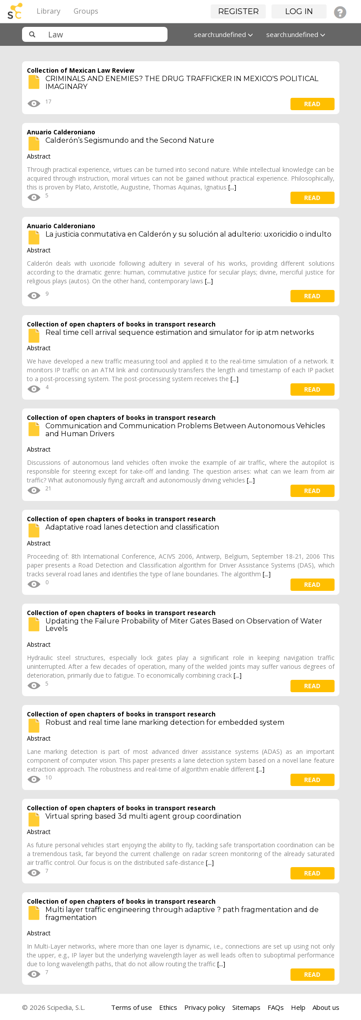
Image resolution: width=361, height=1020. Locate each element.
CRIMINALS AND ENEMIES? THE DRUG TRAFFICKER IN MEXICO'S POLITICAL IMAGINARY (181, 82)
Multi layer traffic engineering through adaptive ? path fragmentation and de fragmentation (182, 913)
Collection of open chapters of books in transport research (121, 324)
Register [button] (238, 11)
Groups (86, 11)
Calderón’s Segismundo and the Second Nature (129, 140)
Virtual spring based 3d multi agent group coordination (143, 816)
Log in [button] (299, 11)
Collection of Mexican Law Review (80, 70)
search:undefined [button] (223, 34)
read (312, 104)
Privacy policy (204, 1007)
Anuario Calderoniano (61, 132)
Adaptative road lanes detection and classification (132, 527)
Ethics (168, 1007)
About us (326, 1007)
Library (48, 11)
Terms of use (131, 1007)
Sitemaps (246, 1007)
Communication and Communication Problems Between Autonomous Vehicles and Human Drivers (185, 430)
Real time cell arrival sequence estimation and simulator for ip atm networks (179, 332)
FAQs (276, 1007)
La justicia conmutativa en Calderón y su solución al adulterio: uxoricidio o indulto (188, 234)
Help (298, 1007)
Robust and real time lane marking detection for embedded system (164, 722)
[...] (232, 187)
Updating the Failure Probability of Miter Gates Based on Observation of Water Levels (183, 625)
